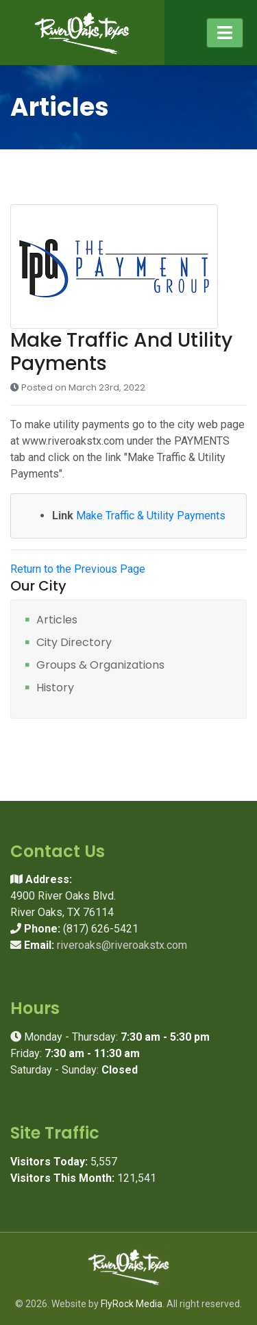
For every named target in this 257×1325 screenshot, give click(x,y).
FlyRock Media (131, 1303)
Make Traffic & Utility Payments (150, 515)
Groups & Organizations (100, 665)
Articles (56, 620)
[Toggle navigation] (224, 33)
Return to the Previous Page (77, 568)
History (55, 688)
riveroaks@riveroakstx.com (122, 945)
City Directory (74, 642)
